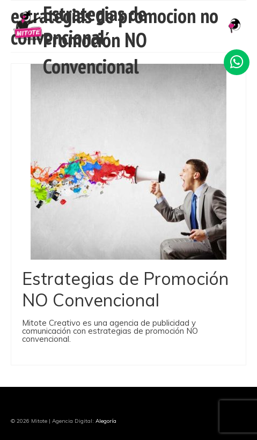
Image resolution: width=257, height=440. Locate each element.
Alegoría (106, 420)
